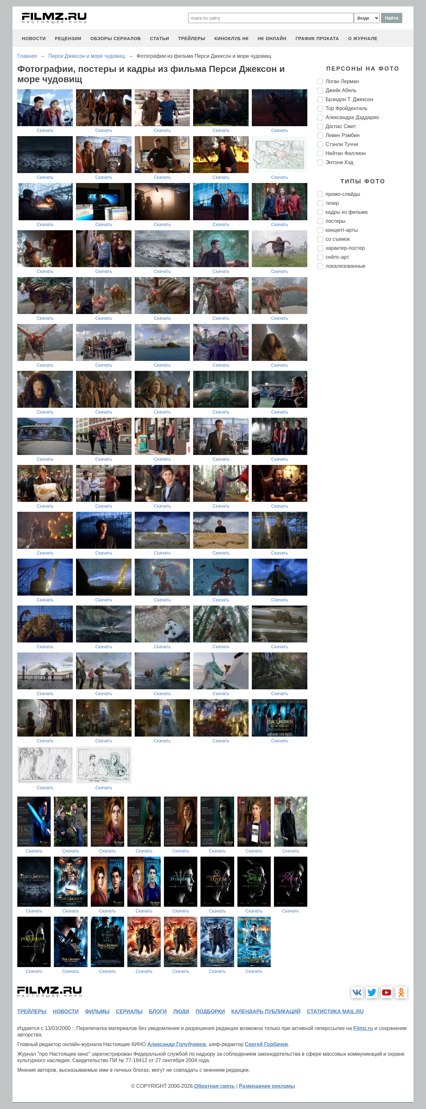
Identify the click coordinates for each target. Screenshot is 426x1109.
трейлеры (191, 38)
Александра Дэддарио (352, 117)
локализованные (345, 266)
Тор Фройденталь (346, 108)
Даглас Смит (341, 126)
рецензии (68, 38)
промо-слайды (343, 194)
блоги (157, 1011)
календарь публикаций (266, 1011)
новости (34, 38)
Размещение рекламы (267, 1086)
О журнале (363, 38)
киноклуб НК (231, 38)
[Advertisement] (365, 381)
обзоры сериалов (115, 38)
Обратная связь (214, 1086)
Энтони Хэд (339, 162)
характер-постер (345, 248)
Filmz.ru (363, 1028)
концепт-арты (342, 230)
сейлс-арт (337, 257)
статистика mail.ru (335, 1011)
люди (181, 1011)
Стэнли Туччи (342, 144)
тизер (332, 203)
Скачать (45, 130)
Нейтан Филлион (346, 153)
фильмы (97, 1011)
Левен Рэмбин (343, 135)
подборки (210, 1011)
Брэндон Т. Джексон (349, 99)
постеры (335, 221)
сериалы (129, 1011)
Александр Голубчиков (176, 1044)
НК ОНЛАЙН (272, 38)
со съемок (338, 239)
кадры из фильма (347, 212)
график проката (317, 38)
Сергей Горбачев (266, 1044)
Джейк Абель (341, 90)
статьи (159, 38)
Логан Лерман (342, 81)
